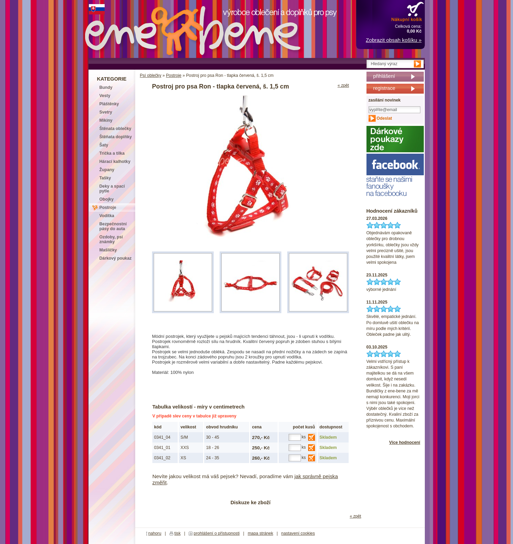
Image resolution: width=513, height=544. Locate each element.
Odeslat (384, 118)
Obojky (107, 199)
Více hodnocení (404, 442)
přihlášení (384, 76)
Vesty (105, 95)
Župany (107, 169)
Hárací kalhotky (115, 161)
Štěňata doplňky (116, 136)
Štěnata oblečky (115, 128)
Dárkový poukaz (116, 258)
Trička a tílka (112, 153)
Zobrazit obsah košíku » (393, 40)
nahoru (154, 533)
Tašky (105, 178)
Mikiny (106, 120)
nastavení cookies (298, 533)
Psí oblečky (151, 75)
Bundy (106, 87)
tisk (177, 533)
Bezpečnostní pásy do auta (113, 226)
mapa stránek (260, 533)
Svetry (106, 112)
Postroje (174, 75)
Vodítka (107, 215)
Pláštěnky (109, 104)
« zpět (343, 85)
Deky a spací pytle (112, 188)
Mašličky (108, 250)
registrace (384, 88)
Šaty (104, 145)
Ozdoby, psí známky (111, 239)
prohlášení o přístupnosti (217, 533)
